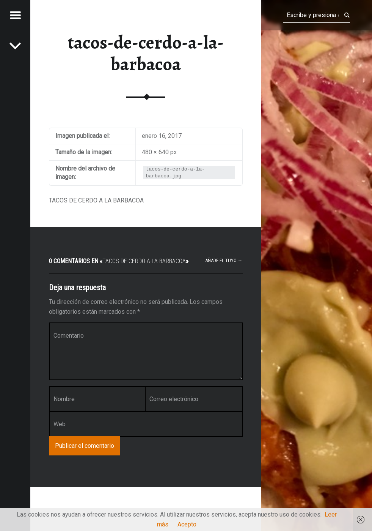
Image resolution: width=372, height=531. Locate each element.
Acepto (186, 524)
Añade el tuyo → (224, 260)
